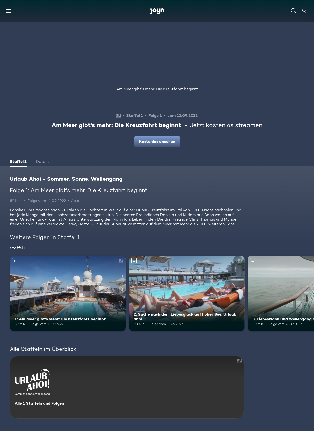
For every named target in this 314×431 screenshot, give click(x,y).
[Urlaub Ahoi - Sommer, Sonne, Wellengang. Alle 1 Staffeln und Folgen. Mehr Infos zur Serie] (127, 387)
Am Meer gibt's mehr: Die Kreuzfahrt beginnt (157, 89)
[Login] (304, 11)
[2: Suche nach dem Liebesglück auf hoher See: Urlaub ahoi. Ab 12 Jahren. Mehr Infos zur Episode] (187, 293)
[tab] (18, 162)
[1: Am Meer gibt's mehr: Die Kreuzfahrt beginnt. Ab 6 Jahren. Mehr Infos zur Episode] (68, 293)
